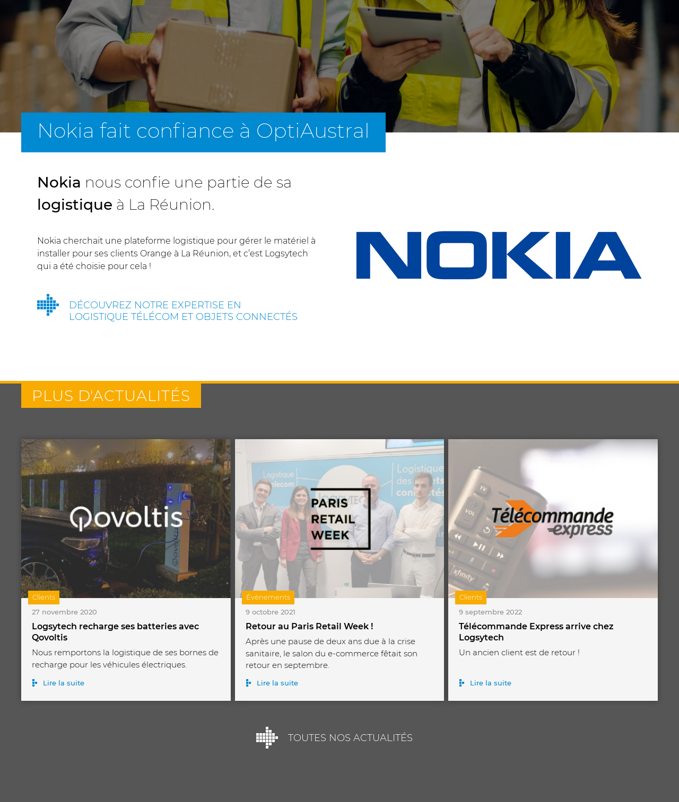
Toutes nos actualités (350, 738)
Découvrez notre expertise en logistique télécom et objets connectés (183, 311)
